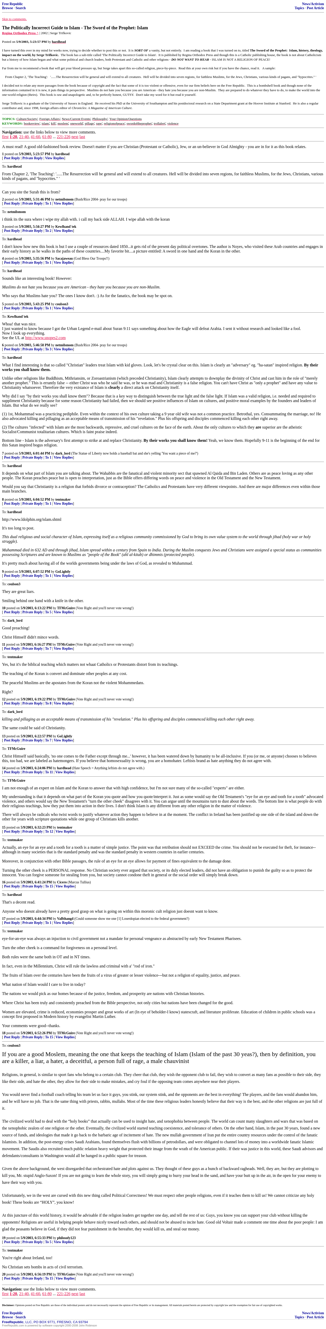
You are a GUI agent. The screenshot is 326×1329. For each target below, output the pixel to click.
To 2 (48, 231)
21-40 (24, 137)
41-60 (35, 137)
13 (4, 736)
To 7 (48, 648)
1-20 (13, 137)
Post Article (315, 8)
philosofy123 (66, 1238)
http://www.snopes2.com (45, 338)
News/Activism (313, 4)
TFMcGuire (66, 608)
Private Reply (32, 158)
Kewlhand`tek (65, 227)
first (5, 137)
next (74, 137)
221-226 (63, 137)
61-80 (47, 137)
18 (4, 1033)
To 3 (48, 349)
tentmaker (63, 499)
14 (4, 768)
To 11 (49, 772)
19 (4, 1238)
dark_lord (62, 453)
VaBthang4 (65, 919)
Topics (299, 8)
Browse (7, 8)
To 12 (49, 831)
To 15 (49, 886)
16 (4, 882)
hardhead (62, 154)
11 (3, 644)
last (82, 137)
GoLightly (63, 572)
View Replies (54, 158)
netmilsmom (64, 199)
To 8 (48, 703)
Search (21, 8)
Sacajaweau (64, 258)
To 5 (48, 612)
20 (4, 1274)
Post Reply (12, 158)
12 (4, 699)
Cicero (62, 882)
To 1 (48, 203)
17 (4, 919)
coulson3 (61, 304)
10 (4, 608)
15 (4, 827)
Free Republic (12, 4)
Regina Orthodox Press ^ (20, 33)
